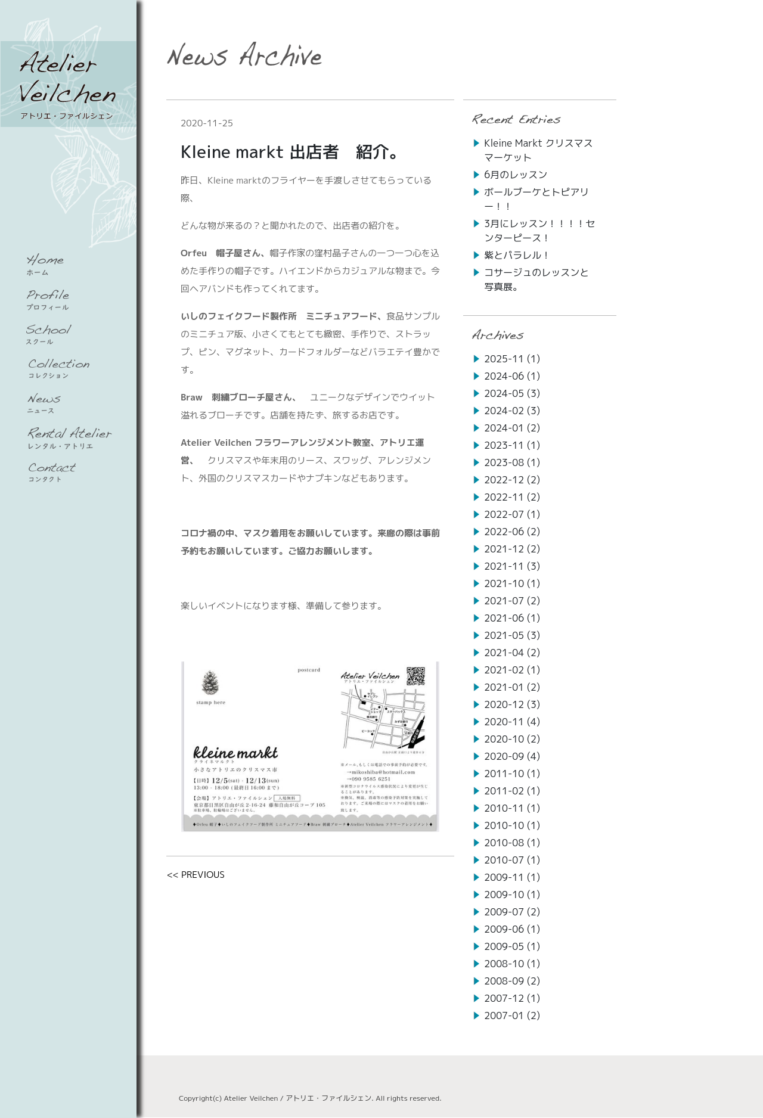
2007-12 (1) (512, 998)
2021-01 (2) (512, 687)
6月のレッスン (515, 174)
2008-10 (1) (512, 963)
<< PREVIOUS (196, 874)
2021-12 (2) (512, 548)
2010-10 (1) (512, 825)
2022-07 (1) (512, 514)
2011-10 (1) (512, 773)
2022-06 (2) (512, 531)
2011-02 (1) (512, 790)
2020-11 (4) (512, 721)
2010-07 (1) (512, 860)
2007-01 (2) (512, 1015)
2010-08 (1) (512, 842)
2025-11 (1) (512, 358)
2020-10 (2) (512, 739)
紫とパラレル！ (517, 255)
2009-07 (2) (512, 911)
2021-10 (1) (512, 583)
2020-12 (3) (512, 704)
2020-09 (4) (512, 756)
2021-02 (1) (512, 669)
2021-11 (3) (512, 566)
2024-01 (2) (512, 427)
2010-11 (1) (512, 808)
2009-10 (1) (512, 894)
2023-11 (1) (512, 445)
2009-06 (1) (512, 929)
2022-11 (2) (512, 497)
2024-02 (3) (512, 410)
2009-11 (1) (512, 877)
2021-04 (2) (512, 652)
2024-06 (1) (512, 376)
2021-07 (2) (512, 600)
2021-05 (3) (512, 635)
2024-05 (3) (512, 393)
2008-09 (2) (512, 980)
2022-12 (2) (512, 479)
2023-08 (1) (512, 462)
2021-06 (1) (512, 618)
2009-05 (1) (512, 946)
